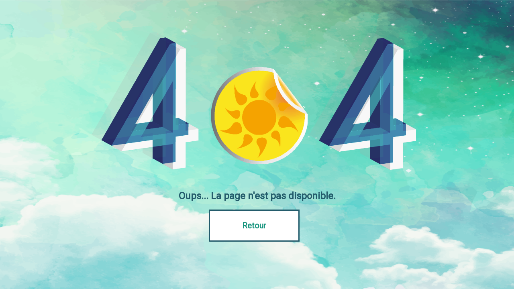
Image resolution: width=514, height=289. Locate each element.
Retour (254, 225)
